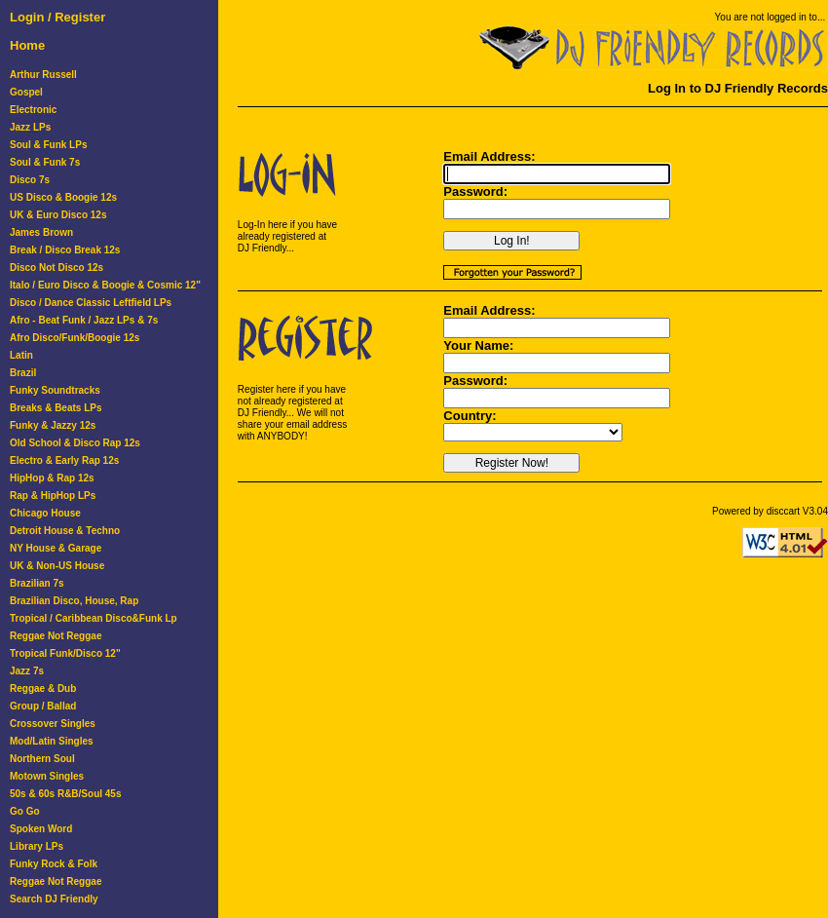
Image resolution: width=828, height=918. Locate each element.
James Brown (41, 232)
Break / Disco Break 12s (65, 250)
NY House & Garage (55, 548)
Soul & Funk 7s (45, 162)
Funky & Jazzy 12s (52, 425)
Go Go (25, 811)
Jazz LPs (30, 127)
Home (27, 45)
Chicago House (45, 513)
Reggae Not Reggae (55, 636)
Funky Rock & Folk (53, 864)
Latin (21, 355)
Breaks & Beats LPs (56, 407)
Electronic (33, 109)
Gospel (26, 92)
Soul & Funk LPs (48, 144)
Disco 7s (30, 179)
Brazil (23, 372)
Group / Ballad (43, 706)
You (723, 17)
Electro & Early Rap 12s (64, 460)
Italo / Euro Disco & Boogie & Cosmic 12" (105, 285)
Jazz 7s (27, 671)
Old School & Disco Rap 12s (75, 443)
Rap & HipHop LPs (52, 495)
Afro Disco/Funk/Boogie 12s (74, 337)
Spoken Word (41, 828)
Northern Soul (42, 758)
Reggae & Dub (43, 688)
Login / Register (57, 17)
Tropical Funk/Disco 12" (65, 653)
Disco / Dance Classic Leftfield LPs (90, 302)
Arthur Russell (43, 74)
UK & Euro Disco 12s (58, 215)
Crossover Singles (52, 723)
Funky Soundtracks (55, 390)
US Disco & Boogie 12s (63, 197)
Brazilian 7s (37, 583)
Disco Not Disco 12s (56, 267)
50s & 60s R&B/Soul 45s (66, 793)
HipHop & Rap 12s (52, 478)
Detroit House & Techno (65, 530)
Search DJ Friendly (54, 899)
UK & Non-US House (57, 565)
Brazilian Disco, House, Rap (74, 600)
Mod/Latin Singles (52, 741)
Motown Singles (47, 776)
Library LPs (36, 846)
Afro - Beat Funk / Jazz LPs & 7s (84, 320)
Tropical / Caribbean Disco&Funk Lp (93, 618)
